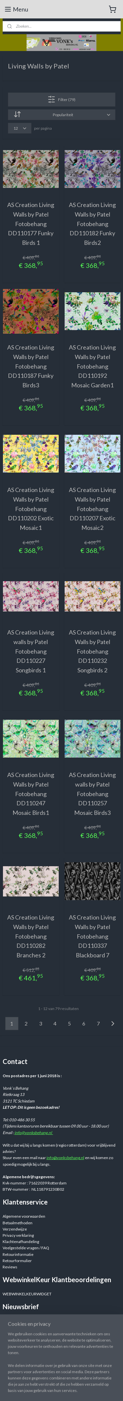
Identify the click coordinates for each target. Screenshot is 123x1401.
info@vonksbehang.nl (33, 1132)
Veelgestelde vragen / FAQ (26, 1247)
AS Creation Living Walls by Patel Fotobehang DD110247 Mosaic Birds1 (30, 793)
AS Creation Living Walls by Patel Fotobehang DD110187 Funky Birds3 (30, 366)
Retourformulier (17, 1260)
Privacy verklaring (18, 1235)
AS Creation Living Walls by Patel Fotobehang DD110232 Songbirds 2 (92, 651)
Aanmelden (18, 1334)
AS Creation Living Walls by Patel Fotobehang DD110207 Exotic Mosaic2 (92, 508)
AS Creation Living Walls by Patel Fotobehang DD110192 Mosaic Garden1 (92, 366)
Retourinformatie (18, 1254)
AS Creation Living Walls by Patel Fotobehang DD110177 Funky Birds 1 (30, 223)
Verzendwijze (15, 1229)
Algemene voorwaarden (24, 1216)
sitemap (100, 1389)
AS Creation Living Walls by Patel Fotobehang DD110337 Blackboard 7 (92, 936)
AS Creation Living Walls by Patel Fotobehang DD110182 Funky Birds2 (92, 223)
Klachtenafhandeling (21, 1241)
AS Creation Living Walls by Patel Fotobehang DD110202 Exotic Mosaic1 (30, 508)
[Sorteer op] (61, 115)
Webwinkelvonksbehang (33, 1364)
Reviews (10, 1266)
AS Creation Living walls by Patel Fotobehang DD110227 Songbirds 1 (30, 651)
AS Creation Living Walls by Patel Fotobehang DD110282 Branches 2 (30, 936)
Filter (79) (61, 99)
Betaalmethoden (17, 1222)
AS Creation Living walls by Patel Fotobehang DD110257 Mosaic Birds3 (92, 793)
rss (112, 1389)
